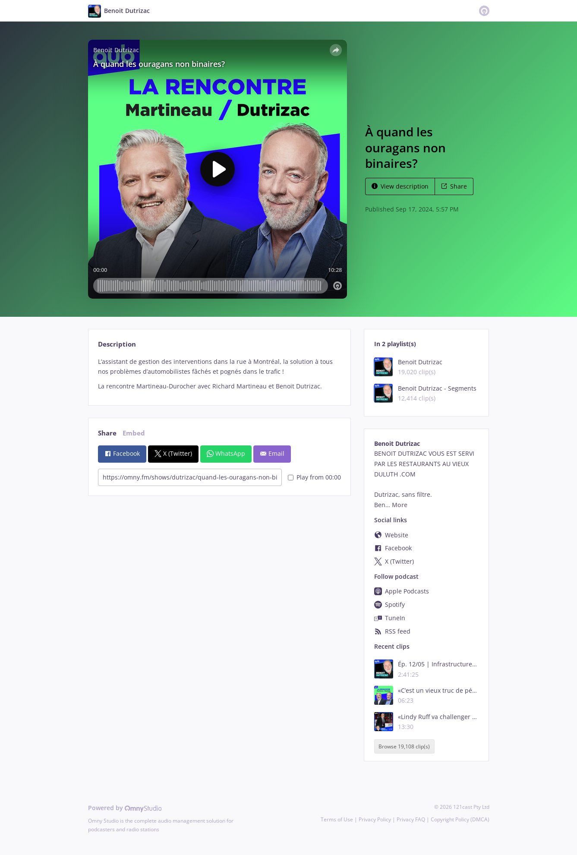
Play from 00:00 (314, 477)
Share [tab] (107, 433)
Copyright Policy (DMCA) (460, 819)
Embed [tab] (134, 433)
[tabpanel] (219, 374)
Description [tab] (117, 344)
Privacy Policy (375, 819)
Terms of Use (337, 819)
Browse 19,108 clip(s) (404, 746)
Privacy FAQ (411, 819)
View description (400, 186)
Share (454, 186)
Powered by (125, 808)
